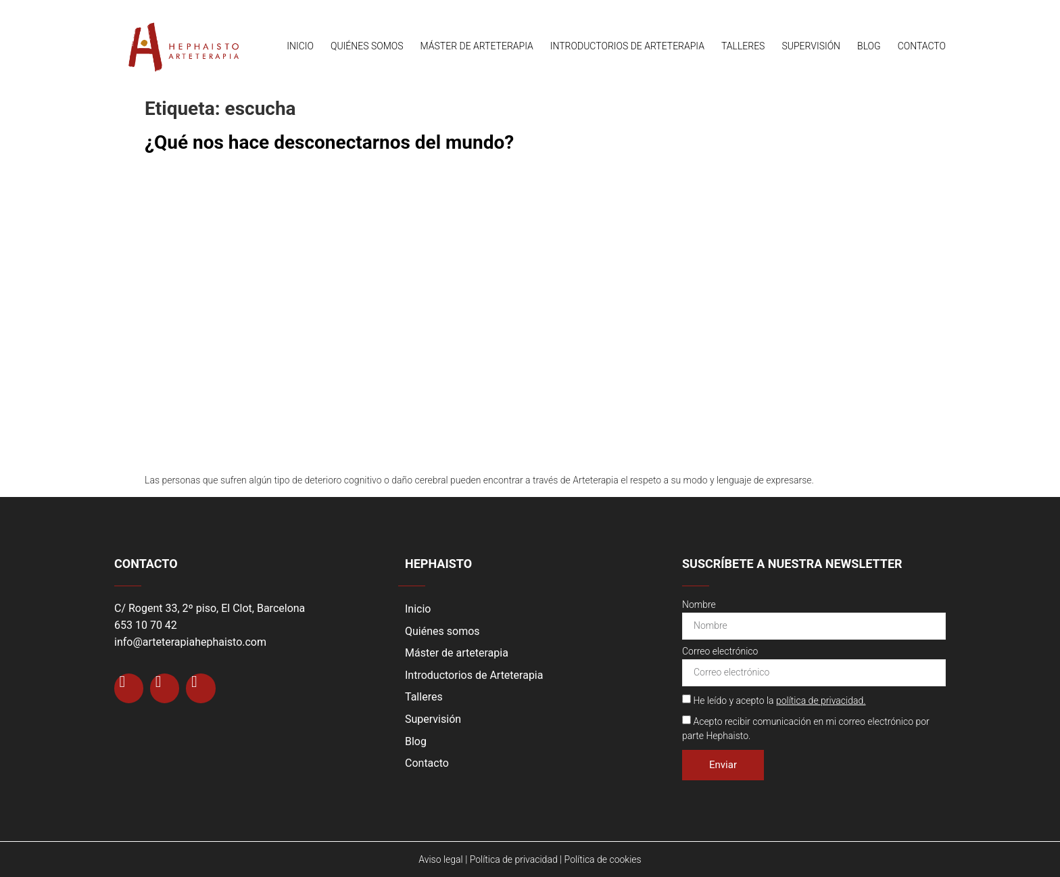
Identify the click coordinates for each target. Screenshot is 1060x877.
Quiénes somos (367, 46)
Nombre (699, 605)
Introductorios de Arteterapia (627, 46)
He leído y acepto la (779, 700)
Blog (869, 46)
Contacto (922, 46)
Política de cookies (603, 859)
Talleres (743, 46)
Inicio (300, 46)
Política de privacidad (514, 859)
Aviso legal (440, 859)
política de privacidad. (821, 700)
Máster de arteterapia (476, 46)
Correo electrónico (720, 651)
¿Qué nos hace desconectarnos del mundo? (329, 142)
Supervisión (810, 46)
